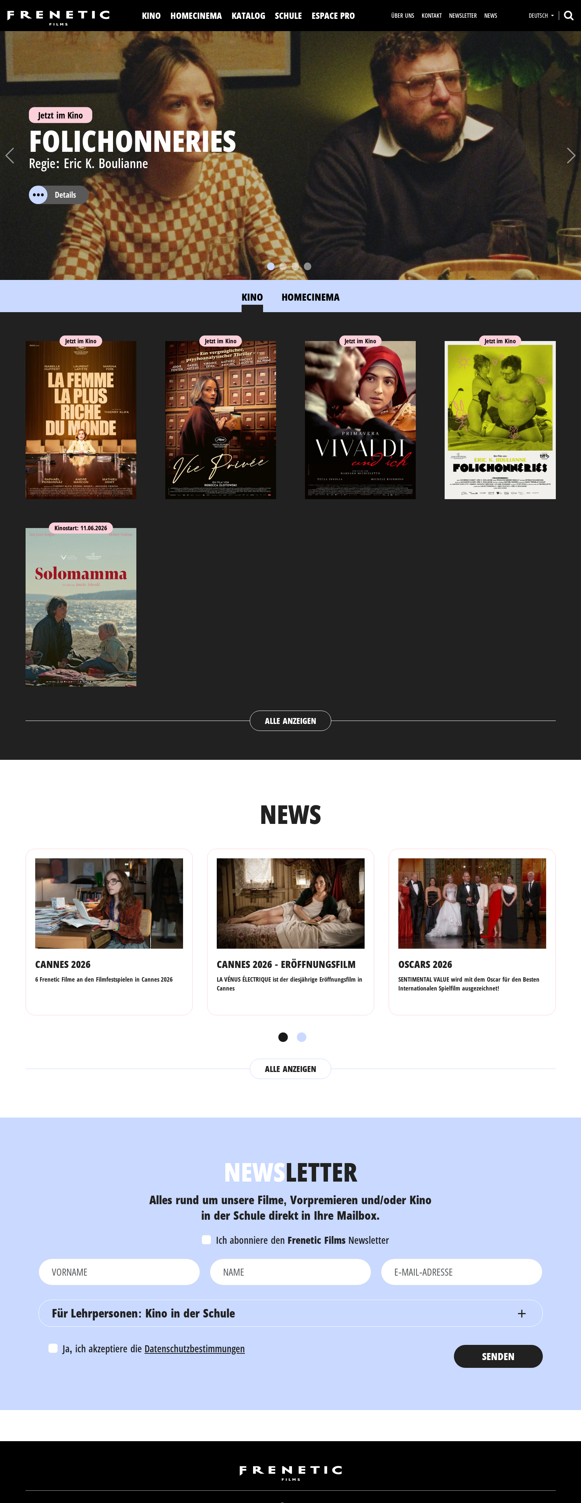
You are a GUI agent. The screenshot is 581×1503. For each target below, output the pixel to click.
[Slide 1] (271, 266)
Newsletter (463, 15)
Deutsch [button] (539, 15)
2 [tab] (299, 1037)
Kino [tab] (252, 297)
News (490, 15)
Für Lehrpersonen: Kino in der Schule (143, 1313)
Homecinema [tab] (311, 297)
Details (52, 195)
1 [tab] (281, 1037)
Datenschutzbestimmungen (195, 1348)
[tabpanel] (291, 529)
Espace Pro (333, 15)
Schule (288, 15)
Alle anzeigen (290, 720)
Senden (498, 1356)
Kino (151, 15)
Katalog (248, 15)
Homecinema (196, 15)
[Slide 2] (283, 266)
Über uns (402, 15)
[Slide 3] (295, 266)
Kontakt (432, 15)
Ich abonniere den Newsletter (302, 1240)
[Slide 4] (307, 266)
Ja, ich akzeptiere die (154, 1348)
